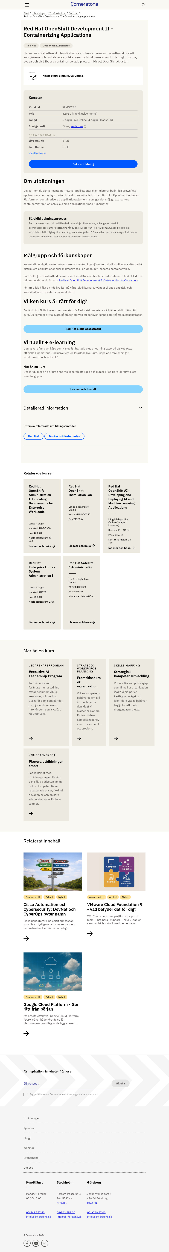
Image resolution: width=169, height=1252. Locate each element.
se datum (77, 126)
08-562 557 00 (66, 1212)
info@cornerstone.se (38, 1216)
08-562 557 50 (35, 1212)
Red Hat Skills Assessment (83, 329)
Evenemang (31, 1157)
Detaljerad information (83, 408)
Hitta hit (61, 1202)
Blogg (27, 1138)
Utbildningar (31, 1118)
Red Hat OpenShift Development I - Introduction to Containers (98, 280)
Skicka (120, 1083)
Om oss (28, 1167)
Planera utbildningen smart (46, 763)
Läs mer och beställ (83, 389)
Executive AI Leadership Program (45, 674)
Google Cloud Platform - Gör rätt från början (51, 1007)
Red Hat (33, 436)
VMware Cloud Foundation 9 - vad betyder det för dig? (114, 907)
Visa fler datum (37, 153)
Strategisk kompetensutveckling (131, 674)
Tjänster (29, 1128)
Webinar (29, 1148)
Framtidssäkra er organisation (89, 682)
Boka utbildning (83, 164)
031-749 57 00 (96, 1212)
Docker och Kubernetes (64, 436)
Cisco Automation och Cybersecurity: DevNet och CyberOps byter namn (50, 909)
